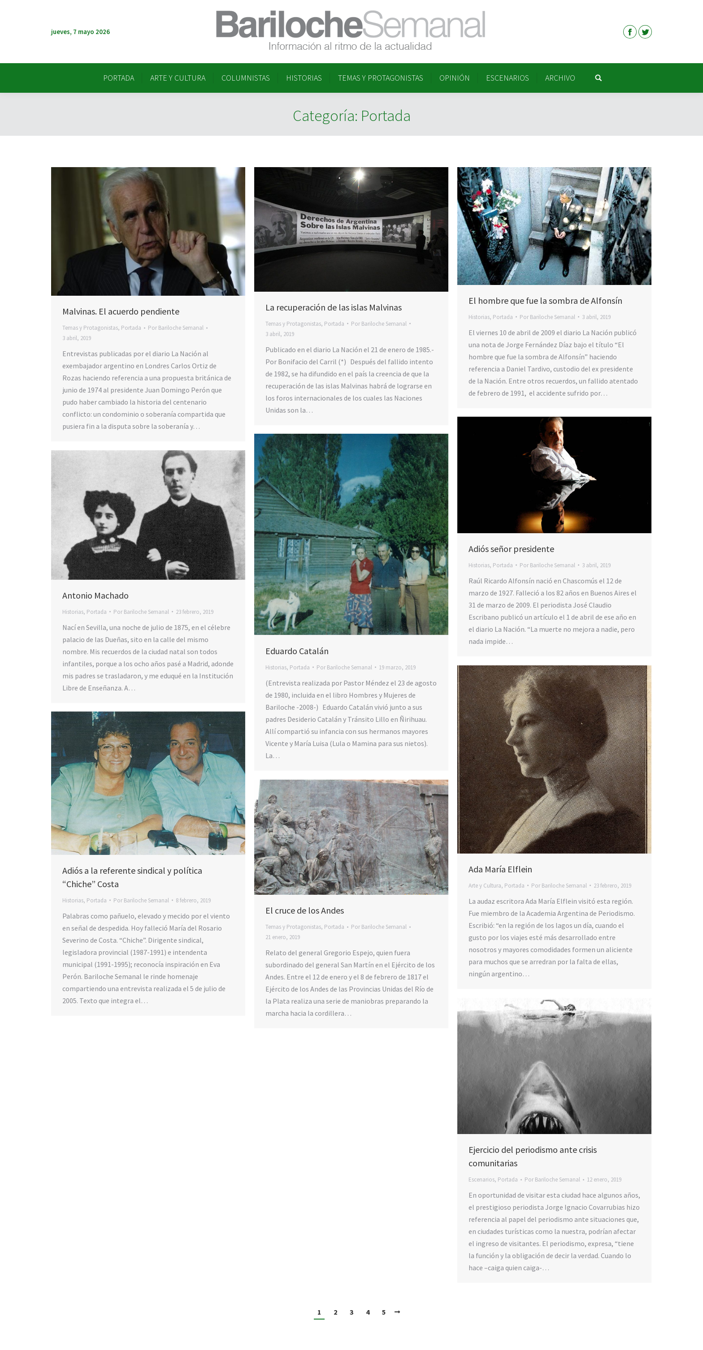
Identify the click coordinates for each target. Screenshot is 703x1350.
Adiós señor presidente (511, 548)
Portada (131, 328)
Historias (479, 317)
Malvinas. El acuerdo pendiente (120, 311)
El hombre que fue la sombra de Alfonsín (545, 300)
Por (176, 328)
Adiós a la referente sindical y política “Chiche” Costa (132, 877)
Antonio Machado (95, 595)
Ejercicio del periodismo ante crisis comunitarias (533, 1156)
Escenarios (482, 1179)
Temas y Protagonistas (90, 328)
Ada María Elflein (500, 869)
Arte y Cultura (485, 885)
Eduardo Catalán (297, 650)
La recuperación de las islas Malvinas (333, 307)
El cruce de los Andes (304, 910)
